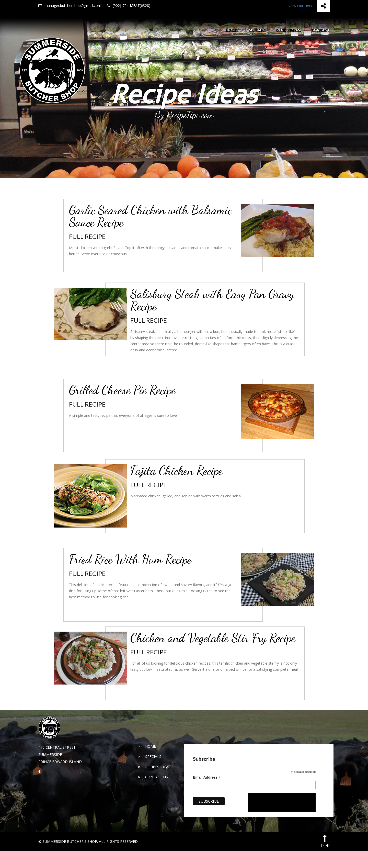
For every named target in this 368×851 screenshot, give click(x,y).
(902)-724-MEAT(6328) (128, 5)
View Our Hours (301, 5)
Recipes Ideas (154, 766)
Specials (257, 30)
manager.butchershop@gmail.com (69, 5)
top (325, 841)
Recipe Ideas (288, 30)
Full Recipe (87, 236)
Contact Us (153, 777)
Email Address (207, 777)
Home (232, 30)
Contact (320, 30)
